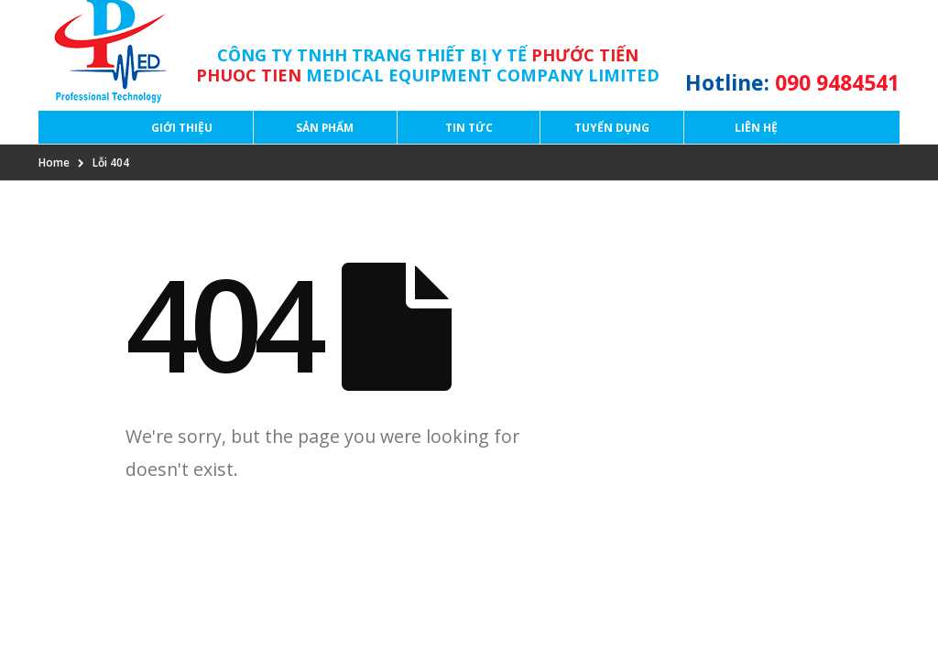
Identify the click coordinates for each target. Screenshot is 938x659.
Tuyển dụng (611, 127)
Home (54, 162)
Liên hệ (756, 127)
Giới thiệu (182, 127)
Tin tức (469, 127)
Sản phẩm (325, 127)
